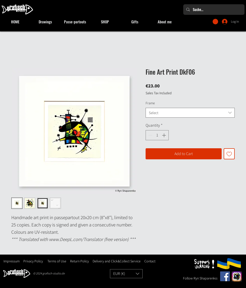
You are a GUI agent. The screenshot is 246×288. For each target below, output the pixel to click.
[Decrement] (149, 135)
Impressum (12, 261)
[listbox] (126, 273)
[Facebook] (225, 276)
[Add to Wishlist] (229, 153)
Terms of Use (56, 261)
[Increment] (164, 135)
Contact (149, 261)
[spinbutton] (157, 135)
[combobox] (190, 113)
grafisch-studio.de (53, 273)
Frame (150, 103)
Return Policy (79, 261)
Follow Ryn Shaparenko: (200, 278)
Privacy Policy (33, 261)
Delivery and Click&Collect (111, 261)
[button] (215, 21)
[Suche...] (213, 9)
